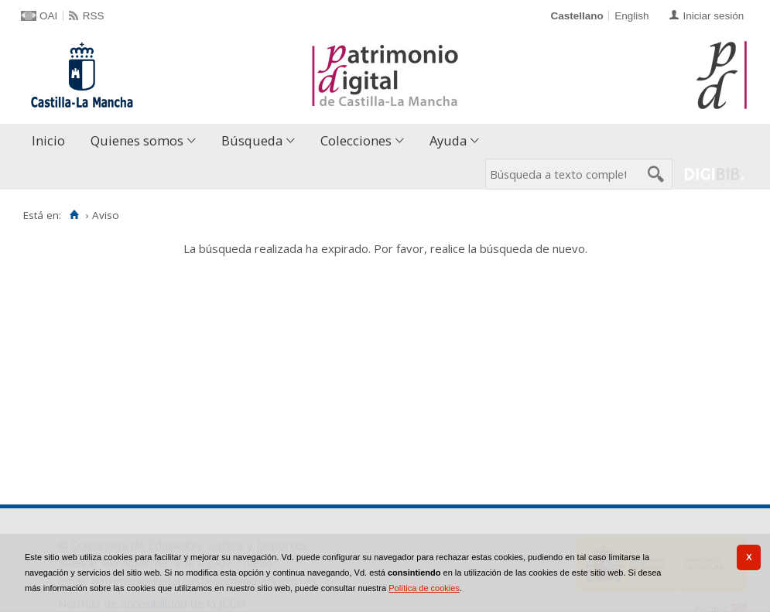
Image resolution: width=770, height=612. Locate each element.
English (631, 16)
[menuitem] (52, 141)
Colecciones (356, 140)
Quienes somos (137, 140)
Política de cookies (424, 588)
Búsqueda (251, 140)
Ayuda (448, 140)
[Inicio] (73, 215)
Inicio (48, 140)
